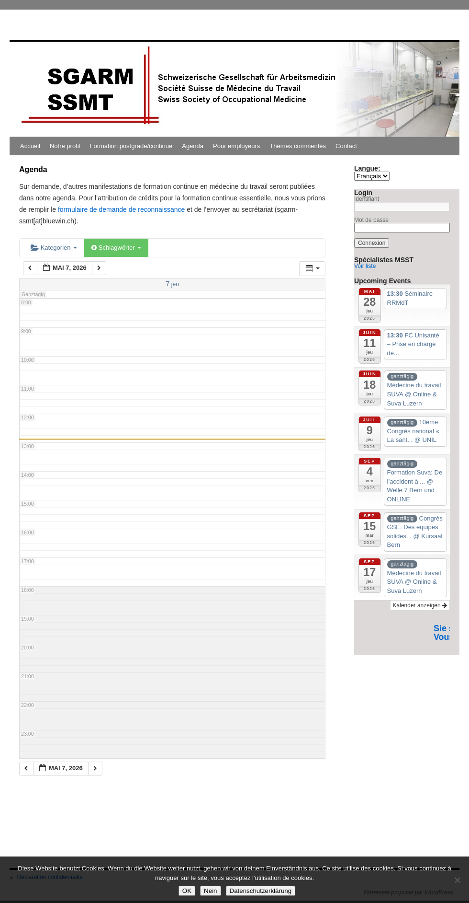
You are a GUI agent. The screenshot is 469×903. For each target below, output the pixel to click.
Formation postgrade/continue (131, 146)
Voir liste (365, 266)
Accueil (30, 146)
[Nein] (457, 880)
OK (186, 890)
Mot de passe (371, 220)
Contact (346, 146)
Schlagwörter (116, 247)
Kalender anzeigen (420, 605)
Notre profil (65, 146)
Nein (210, 890)
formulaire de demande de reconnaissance (121, 209)
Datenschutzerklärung (261, 890)
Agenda (192, 146)
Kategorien (54, 247)
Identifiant (366, 199)
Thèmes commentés (297, 146)
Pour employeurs (236, 146)
